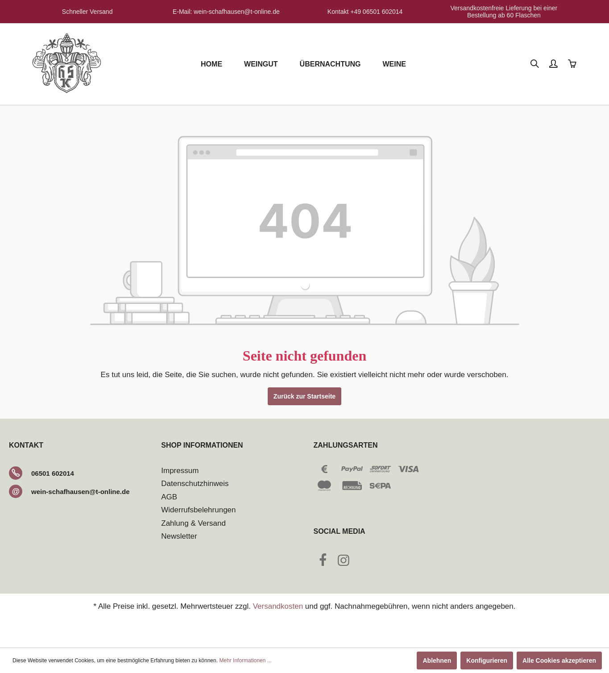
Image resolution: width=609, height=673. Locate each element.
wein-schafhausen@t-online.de (80, 491)
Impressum (180, 470)
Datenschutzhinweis (194, 483)
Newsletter (179, 536)
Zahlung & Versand (193, 523)
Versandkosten (278, 606)
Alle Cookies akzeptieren (559, 660)
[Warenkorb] (572, 64)
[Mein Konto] (554, 64)
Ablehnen (437, 660)
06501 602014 (52, 473)
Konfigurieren (486, 660)
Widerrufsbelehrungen (198, 510)
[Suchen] (535, 64)
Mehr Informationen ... (245, 660)
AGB (169, 497)
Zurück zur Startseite (304, 396)
